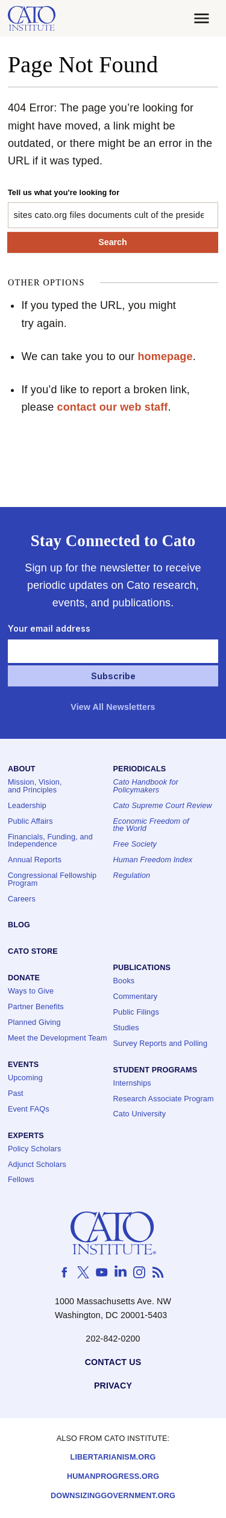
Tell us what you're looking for (63, 192)
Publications (142, 968)
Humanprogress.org (113, 1477)
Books (124, 982)
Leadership (27, 806)
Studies (126, 1028)
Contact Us (113, 1362)
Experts (26, 1136)
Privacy (113, 1385)
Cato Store (33, 952)
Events (23, 1065)
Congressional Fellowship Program (52, 880)
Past (16, 1094)
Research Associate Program (163, 1099)
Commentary (135, 997)
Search (112, 242)
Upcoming (25, 1078)
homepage (164, 356)
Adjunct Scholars (37, 1165)
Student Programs (155, 1070)
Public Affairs (30, 822)
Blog (19, 926)
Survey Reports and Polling (160, 1044)
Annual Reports (34, 861)
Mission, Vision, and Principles (35, 787)
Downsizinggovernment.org (113, 1497)
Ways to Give (31, 992)
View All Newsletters (113, 707)
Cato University (139, 1115)
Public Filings (136, 1012)
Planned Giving (34, 1023)
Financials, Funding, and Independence (50, 841)
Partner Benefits (36, 1008)
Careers (22, 899)
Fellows (21, 1180)
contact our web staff (112, 407)
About (22, 770)
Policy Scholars (34, 1149)
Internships (132, 1083)
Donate (24, 979)
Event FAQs (28, 1109)
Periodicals (139, 770)
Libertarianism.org (113, 1458)
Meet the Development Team (57, 1038)
